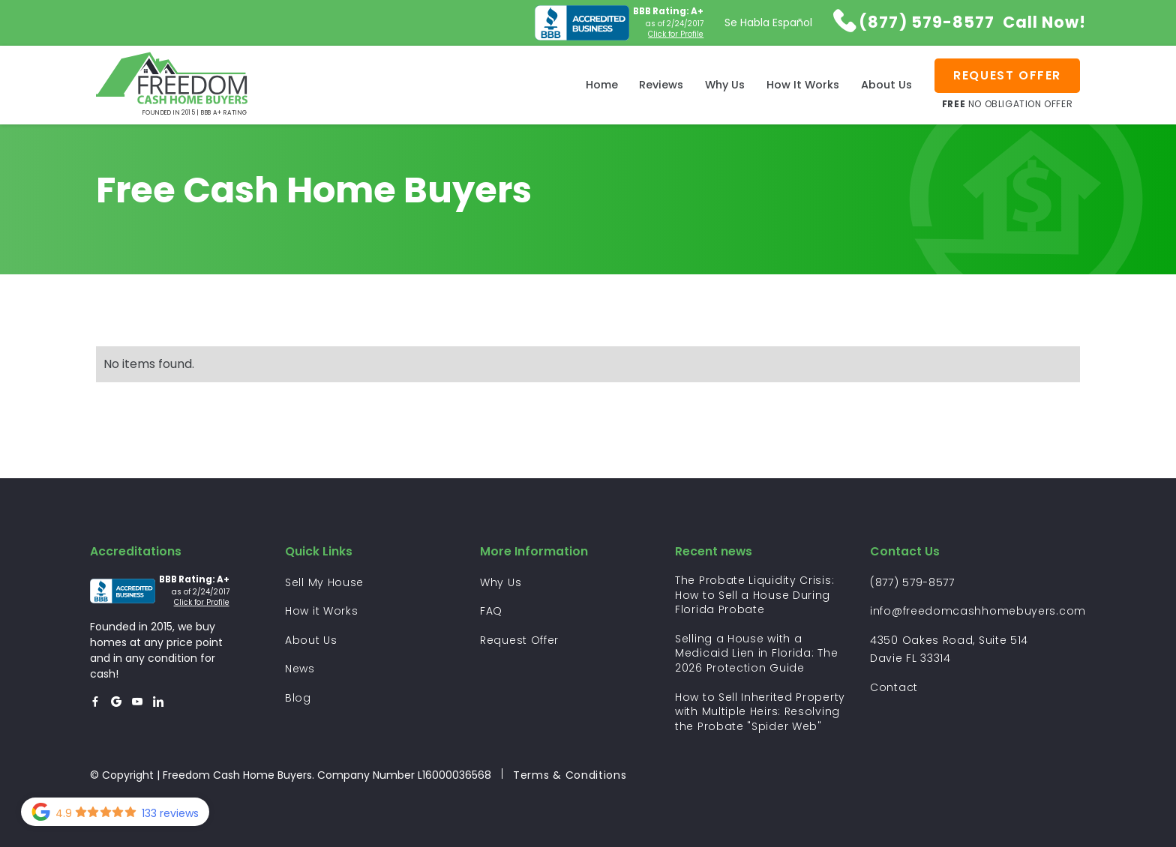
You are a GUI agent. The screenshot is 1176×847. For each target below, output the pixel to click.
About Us (886, 84)
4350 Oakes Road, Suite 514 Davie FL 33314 (949, 649)
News (300, 668)
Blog (298, 697)
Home (602, 84)
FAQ (491, 610)
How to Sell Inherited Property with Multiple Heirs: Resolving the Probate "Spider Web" (760, 712)
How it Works (321, 610)
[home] (172, 85)
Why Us (725, 84)
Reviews (661, 84)
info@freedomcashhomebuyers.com (978, 610)
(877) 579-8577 (912, 582)
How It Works (802, 84)
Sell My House (324, 582)
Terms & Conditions (570, 775)
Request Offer (519, 640)
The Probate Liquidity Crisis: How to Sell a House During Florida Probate (754, 595)
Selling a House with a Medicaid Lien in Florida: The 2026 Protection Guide (756, 653)
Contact (894, 687)
